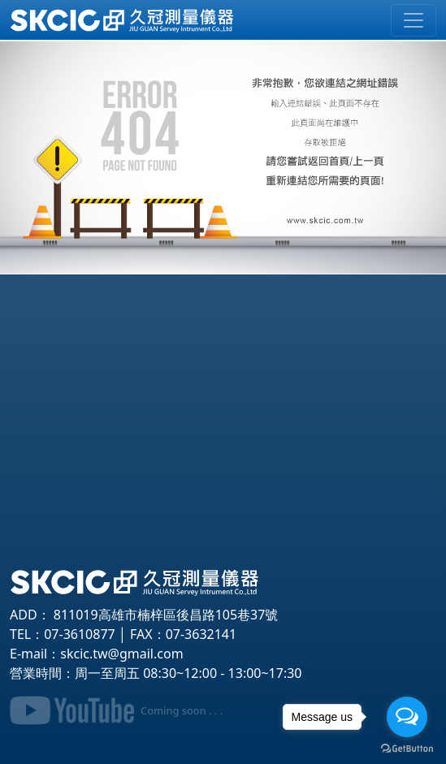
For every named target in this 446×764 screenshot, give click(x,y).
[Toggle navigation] (413, 20)
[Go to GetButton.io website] (407, 748)
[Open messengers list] (407, 717)
